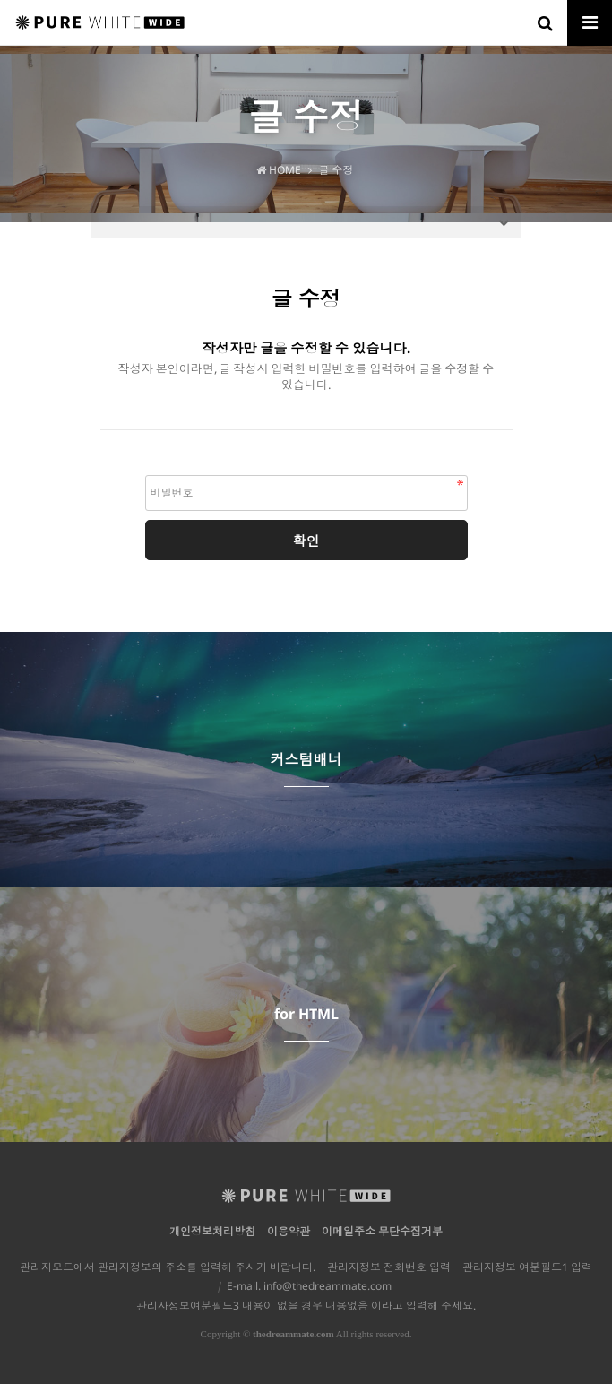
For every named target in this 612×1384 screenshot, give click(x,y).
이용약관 (288, 1231)
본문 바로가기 (0, 0)
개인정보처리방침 (212, 1231)
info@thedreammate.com (327, 1285)
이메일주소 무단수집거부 (382, 1231)
